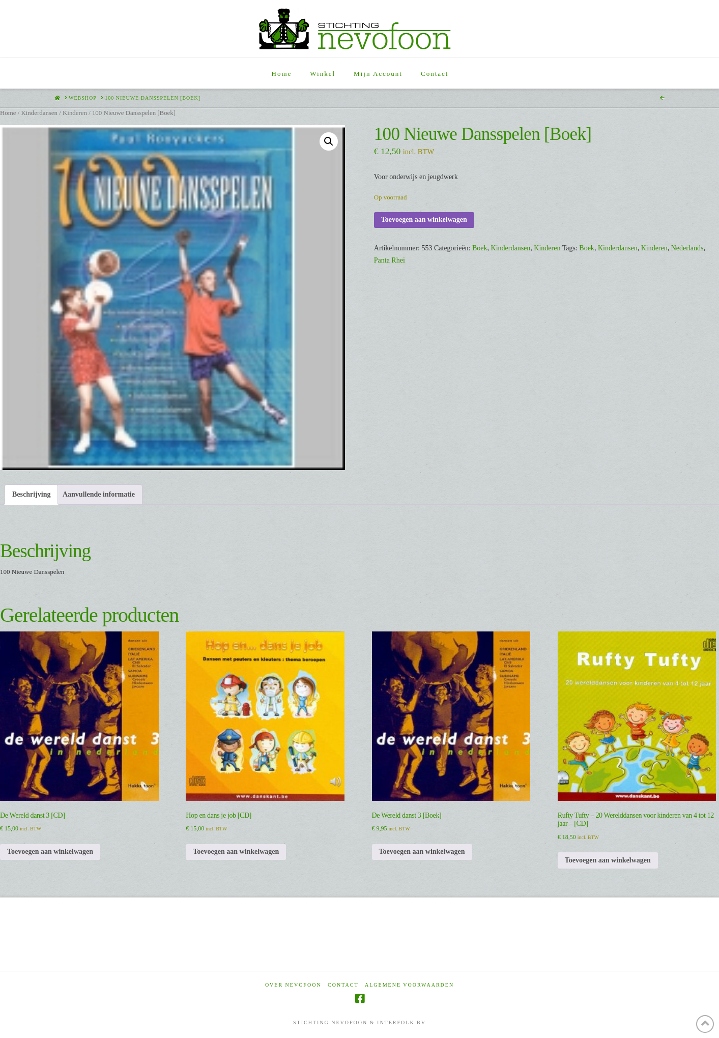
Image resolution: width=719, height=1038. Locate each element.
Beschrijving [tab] (31, 494)
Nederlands (687, 248)
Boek (479, 248)
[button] (329, 141)
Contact (343, 985)
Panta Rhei (389, 260)
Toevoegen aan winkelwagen (424, 219)
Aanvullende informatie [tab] (99, 494)
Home (8, 113)
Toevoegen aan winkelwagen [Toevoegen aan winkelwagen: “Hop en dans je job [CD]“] (236, 851)
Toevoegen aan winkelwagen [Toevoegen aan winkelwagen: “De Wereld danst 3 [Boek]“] (422, 851)
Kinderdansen (39, 113)
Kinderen (75, 113)
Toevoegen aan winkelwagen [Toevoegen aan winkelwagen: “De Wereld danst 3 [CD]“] (50, 851)
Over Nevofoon (293, 985)
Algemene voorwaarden (409, 985)
